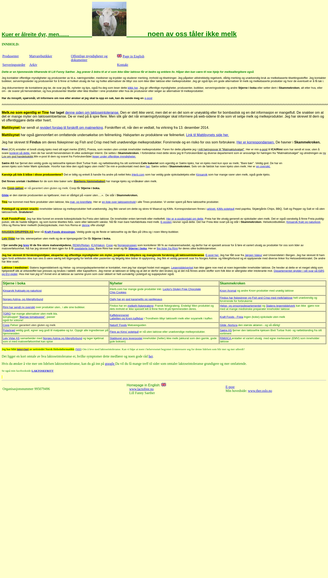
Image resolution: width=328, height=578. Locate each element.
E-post (230, 387)
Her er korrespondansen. (256, 142)
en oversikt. (263, 166)
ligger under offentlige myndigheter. (114, 156)
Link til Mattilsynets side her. (207, 135)
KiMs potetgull (225, 208)
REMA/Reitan (80, 245)
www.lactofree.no (141, 389)
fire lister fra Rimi (167, 248)
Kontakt (122, 65)
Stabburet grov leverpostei (126, 338)
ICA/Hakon (98, 245)
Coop (109, 245)
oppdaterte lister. (84, 248)
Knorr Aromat (228, 290)
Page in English (133, 56)
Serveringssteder (13, 65)
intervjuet (23, 349)
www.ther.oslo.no (260, 391)
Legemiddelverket (182, 267)
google (110, 363)
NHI (78, 349)
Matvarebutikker (40, 56)
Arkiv (33, 65)
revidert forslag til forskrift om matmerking (71, 127)
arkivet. (211, 208)
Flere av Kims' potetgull (124, 331)
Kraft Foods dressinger (60, 231)
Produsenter (10, 56)
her (151, 356)
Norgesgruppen (127, 245)
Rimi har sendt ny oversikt (19, 307)
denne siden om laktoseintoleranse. (92, 112)
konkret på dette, (19, 153)
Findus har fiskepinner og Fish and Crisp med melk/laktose (256, 297)
